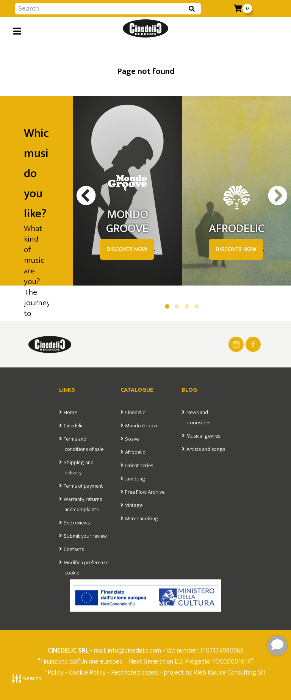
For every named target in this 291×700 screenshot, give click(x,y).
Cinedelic (74, 425)
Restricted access (135, 672)
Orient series (139, 465)
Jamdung (135, 478)
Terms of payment (83, 486)
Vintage (133, 505)
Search (27, 678)
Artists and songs (205, 449)
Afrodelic (135, 452)
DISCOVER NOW (126, 249)
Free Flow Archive (144, 492)
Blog (189, 390)
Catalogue (136, 390)
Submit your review (85, 536)
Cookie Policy (87, 672)
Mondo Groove (141, 425)
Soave (132, 439)
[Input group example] (100, 8)
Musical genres (203, 436)
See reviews (77, 522)
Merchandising (141, 518)
